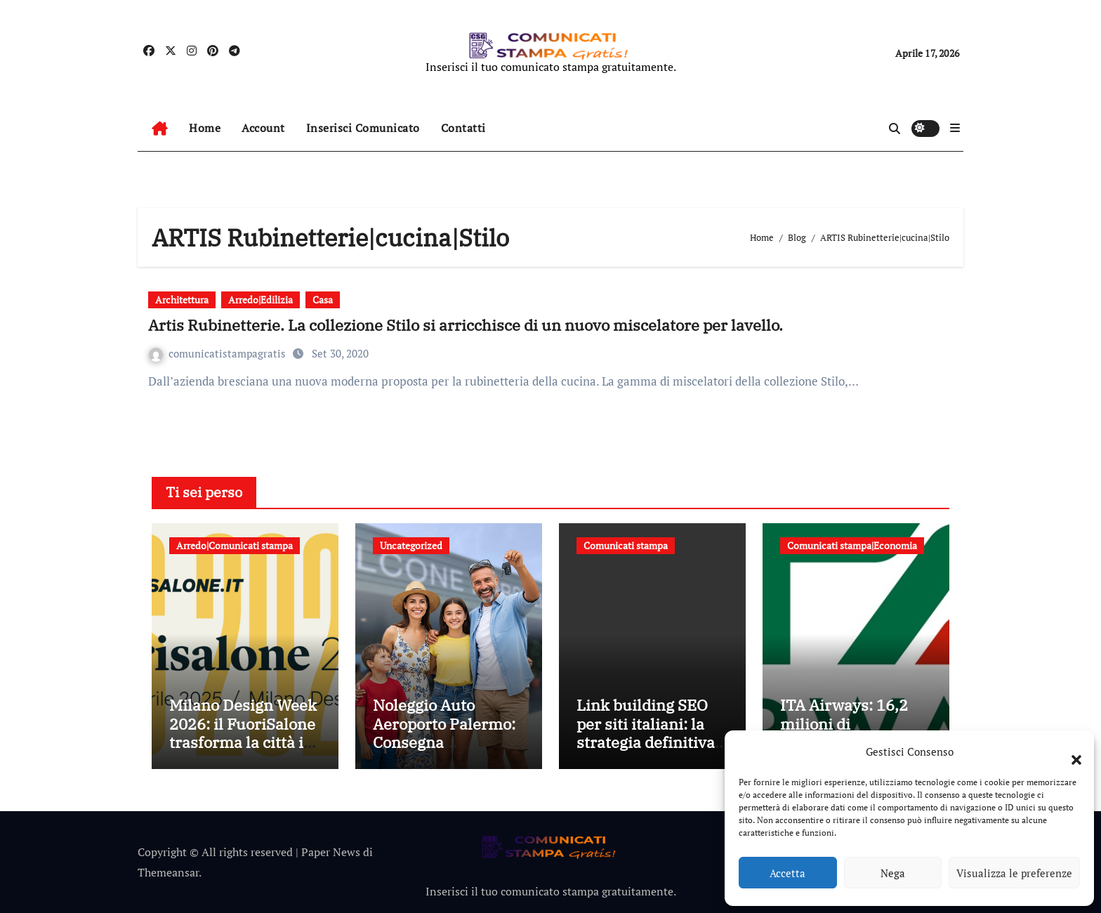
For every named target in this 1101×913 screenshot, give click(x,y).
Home (204, 128)
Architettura (182, 299)
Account (263, 128)
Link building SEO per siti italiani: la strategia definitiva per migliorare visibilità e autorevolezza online (652, 751)
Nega (893, 873)
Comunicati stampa (626, 545)
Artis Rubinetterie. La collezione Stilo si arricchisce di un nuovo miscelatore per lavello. (465, 325)
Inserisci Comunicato (363, 128)
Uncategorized (411, 545)
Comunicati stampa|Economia (852, 545)
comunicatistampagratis (219, 353)
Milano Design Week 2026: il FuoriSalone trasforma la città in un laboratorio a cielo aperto (243, 742)
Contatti (463, 128)
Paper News (330, 852)
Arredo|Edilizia (260, 299)
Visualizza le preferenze (1014, 873)
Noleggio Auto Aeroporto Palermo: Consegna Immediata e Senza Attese (444, 742)
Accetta (787, 873)
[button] (1069, 751)
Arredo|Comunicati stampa (234, 545)
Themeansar (168, 872)
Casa (322, 299)
